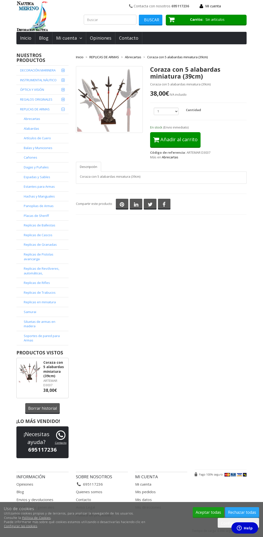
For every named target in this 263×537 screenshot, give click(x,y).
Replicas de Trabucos (40, 292)
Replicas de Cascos (38, 235)
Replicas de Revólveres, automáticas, (41, 270)
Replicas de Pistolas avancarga (38, 256)
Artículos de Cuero (37, 138)
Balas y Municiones (38, 148)
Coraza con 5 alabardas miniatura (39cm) (53, 369)
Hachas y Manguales (39, 196)
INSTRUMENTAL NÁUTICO (38, 80)
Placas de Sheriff (36, 215)
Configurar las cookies (20, 526)
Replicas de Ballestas (39, 225)
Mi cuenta (213, 6)
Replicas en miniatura (40, 302)
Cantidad (193, 110)
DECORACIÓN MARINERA (38, 70)
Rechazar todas (242, 512)
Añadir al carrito (175, 139)
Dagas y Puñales (36, 167)
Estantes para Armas (39, 186)
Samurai (30, 312)
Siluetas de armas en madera (39, 323)
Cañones (30, 157)
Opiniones (100, 38)
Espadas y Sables (37, 177)
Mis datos (143, 499)
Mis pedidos (145, 491)
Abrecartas (32, 119)
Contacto (128, 38)
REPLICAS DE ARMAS (35, 109)
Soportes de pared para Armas (42, 338)
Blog (43, 38)
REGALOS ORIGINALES (36, 99)
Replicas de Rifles (37, 282)
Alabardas (31, 128)
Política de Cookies (36, 518)
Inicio (25, 38)
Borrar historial (42, 408)
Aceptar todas (208, 512)
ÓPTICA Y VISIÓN (32, 89)
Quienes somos (89, 491)
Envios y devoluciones (34, 499)
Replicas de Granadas (40, 244)
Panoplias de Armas (39, 206)
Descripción (88, 166)
